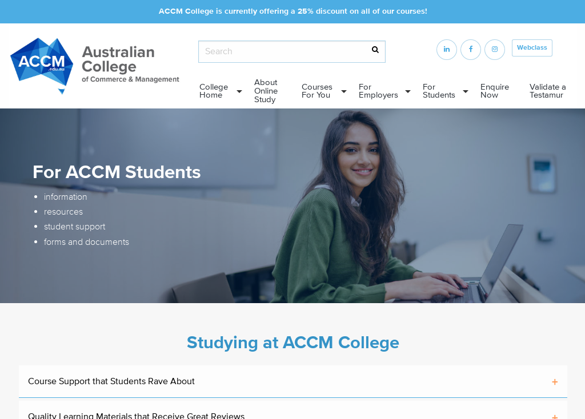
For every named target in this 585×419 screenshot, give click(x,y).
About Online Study (266, 91)
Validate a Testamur (548, 91)
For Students (439, 91)
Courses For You (317, 91)
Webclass (532, 47)
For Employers (378, 91)
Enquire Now (494, 91)
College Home (213, 91)
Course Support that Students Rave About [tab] (111, 381)
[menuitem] (217, 91)
